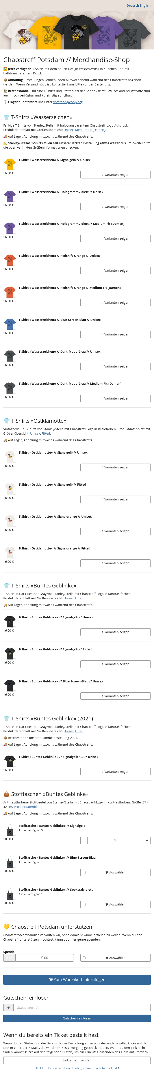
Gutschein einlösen (77, 1018)
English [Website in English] (145, 5)
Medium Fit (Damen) (90, 130)
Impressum (54, 1068)
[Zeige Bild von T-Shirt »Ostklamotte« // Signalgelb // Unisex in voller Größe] (10, 457)
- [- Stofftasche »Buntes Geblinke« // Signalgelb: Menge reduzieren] (84, 840)
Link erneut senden (77, 1060)
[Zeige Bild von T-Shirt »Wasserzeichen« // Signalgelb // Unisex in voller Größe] (10, 164)
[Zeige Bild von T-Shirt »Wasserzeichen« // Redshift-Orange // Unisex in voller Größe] (10, 260)
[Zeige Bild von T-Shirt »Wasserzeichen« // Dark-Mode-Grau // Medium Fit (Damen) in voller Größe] (10, 388)
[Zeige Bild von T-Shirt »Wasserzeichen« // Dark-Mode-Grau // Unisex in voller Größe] (10, 356)
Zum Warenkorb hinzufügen (77, 979)
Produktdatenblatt (27, 807)
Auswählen (104, 872)
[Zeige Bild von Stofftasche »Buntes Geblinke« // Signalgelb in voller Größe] (10, 830)
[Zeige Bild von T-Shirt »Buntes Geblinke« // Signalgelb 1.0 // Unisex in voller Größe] (10, 761)
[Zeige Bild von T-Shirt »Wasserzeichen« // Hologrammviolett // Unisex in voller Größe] (10, 196)
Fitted (46, 433)
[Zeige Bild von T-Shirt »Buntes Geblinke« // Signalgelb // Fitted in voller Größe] (10, 653)
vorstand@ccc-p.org (68, 102)
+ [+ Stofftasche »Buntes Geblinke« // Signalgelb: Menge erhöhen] (147, 840)
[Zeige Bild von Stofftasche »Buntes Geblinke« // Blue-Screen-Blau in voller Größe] (10, 862)
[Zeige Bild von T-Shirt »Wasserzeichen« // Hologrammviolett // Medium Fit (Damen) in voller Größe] (10, 228)
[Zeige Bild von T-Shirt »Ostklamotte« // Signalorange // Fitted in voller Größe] (10, 552)
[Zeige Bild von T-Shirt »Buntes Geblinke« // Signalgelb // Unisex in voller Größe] (10, 621)
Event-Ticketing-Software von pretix (84, 1068)
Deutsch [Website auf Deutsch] (133, 5)
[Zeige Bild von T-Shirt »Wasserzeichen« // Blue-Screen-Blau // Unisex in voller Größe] (10, 324)
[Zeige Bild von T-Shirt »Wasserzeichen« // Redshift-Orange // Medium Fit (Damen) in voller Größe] (10, 292)
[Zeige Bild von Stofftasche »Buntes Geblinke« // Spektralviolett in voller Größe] (10, 894)
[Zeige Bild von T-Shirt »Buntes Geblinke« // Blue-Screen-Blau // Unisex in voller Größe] (10, 685)
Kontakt (40, 1068)
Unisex (69, 130)
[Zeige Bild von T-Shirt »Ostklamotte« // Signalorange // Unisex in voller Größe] (10, 521)
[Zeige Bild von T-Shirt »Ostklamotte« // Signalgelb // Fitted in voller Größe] (10, 489)
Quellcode (112, 1068)
